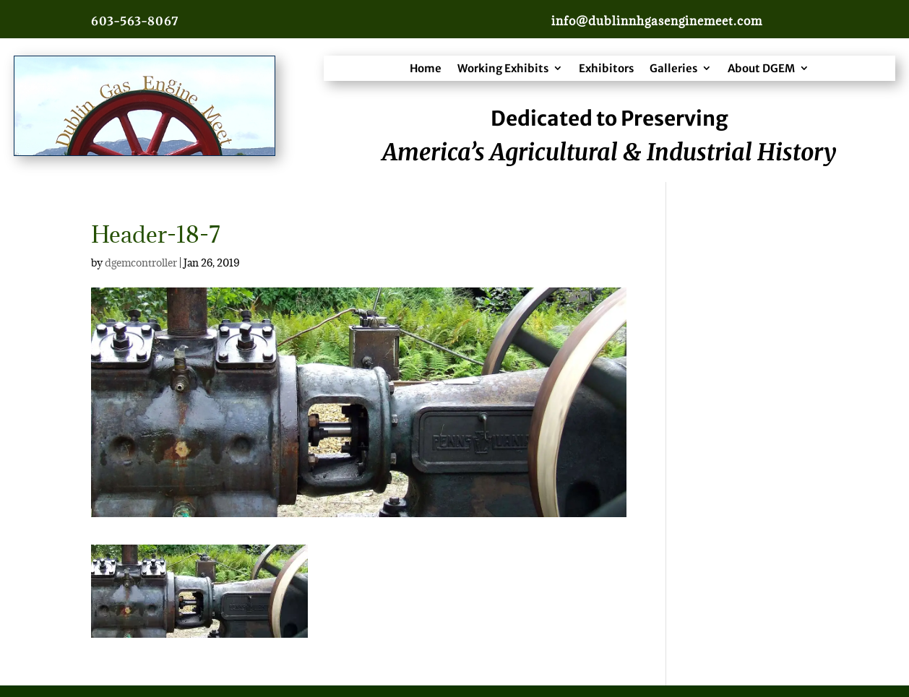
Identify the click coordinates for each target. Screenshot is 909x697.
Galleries (673, 68)
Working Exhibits (502, 68)
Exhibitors (606, 68)
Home (425, 68)
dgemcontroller (141, 262)
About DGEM (761, 68)
